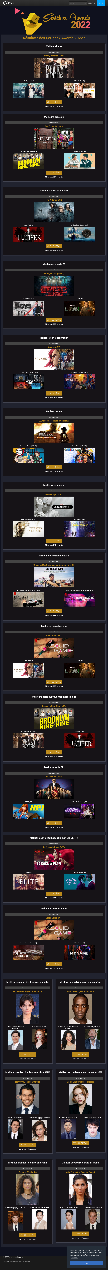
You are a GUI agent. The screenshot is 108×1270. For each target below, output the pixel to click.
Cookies (21, 1261)
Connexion (101, 3)
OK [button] (87, 1263)
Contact (27, 1261)
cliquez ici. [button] (74, 1258)
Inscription (92, 3)
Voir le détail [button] (54, 102)
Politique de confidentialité (10, 1261)
